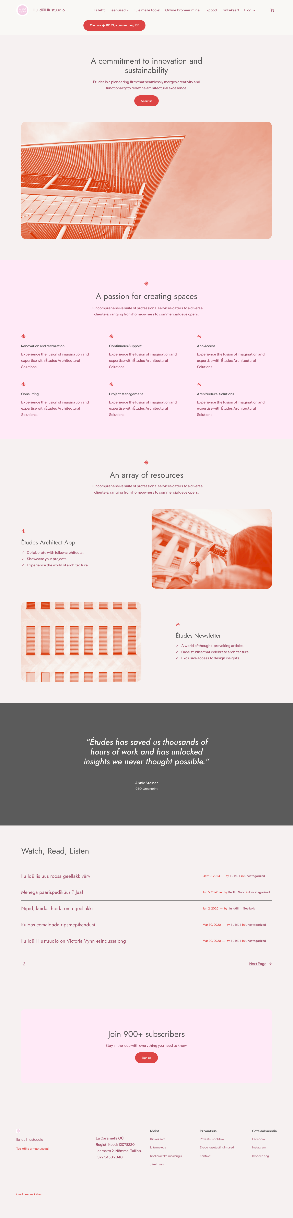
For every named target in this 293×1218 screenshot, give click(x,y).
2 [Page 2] (24, 964)
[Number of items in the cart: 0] (272, 10)
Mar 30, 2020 (212, 925)
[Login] (262, 10)
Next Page (260, 964)
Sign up (146, 1058)
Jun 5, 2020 (210, 892)
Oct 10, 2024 (211, 876)
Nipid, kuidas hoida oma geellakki (57, 908)
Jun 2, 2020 (211, 908)
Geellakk (249, 908)
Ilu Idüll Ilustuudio (49, 10)
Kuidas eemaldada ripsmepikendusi (58, 924)
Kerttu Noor (236, 892)
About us (146, 101)
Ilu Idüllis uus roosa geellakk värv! (56, 876)
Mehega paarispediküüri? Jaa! (52, 892)
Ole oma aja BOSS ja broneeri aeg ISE (114, 25)
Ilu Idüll (235, 876)
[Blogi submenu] (254, 10)
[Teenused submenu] (128, 10)
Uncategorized (254, 876)
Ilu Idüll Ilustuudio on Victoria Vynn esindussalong (73, 941)
